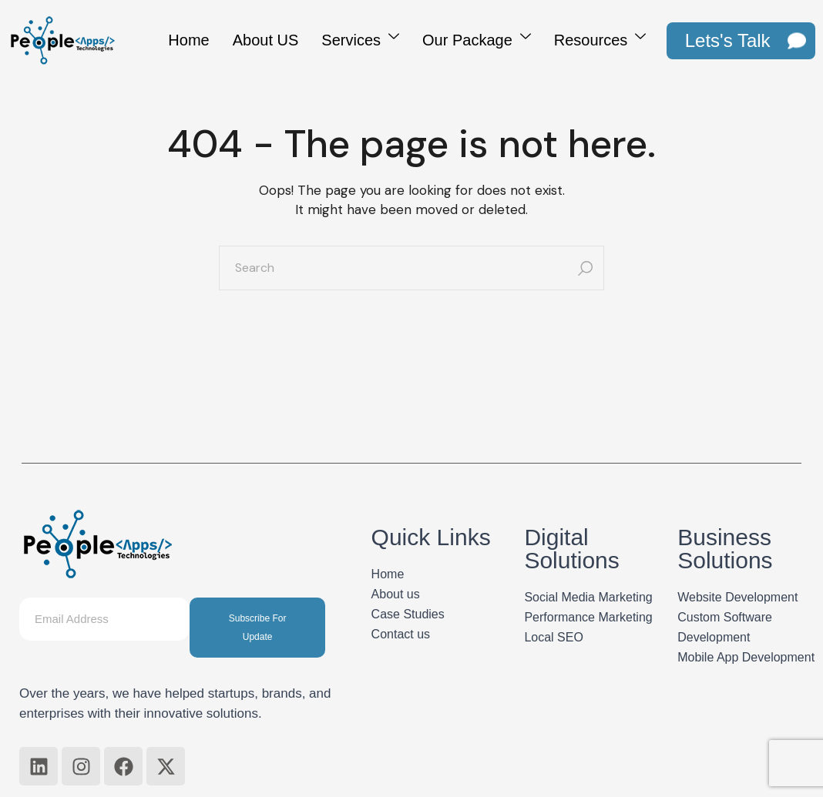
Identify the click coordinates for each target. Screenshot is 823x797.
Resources (600, 38)
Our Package (476, 38)
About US (266, 40)
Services (360, 38)
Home (188, 40)
